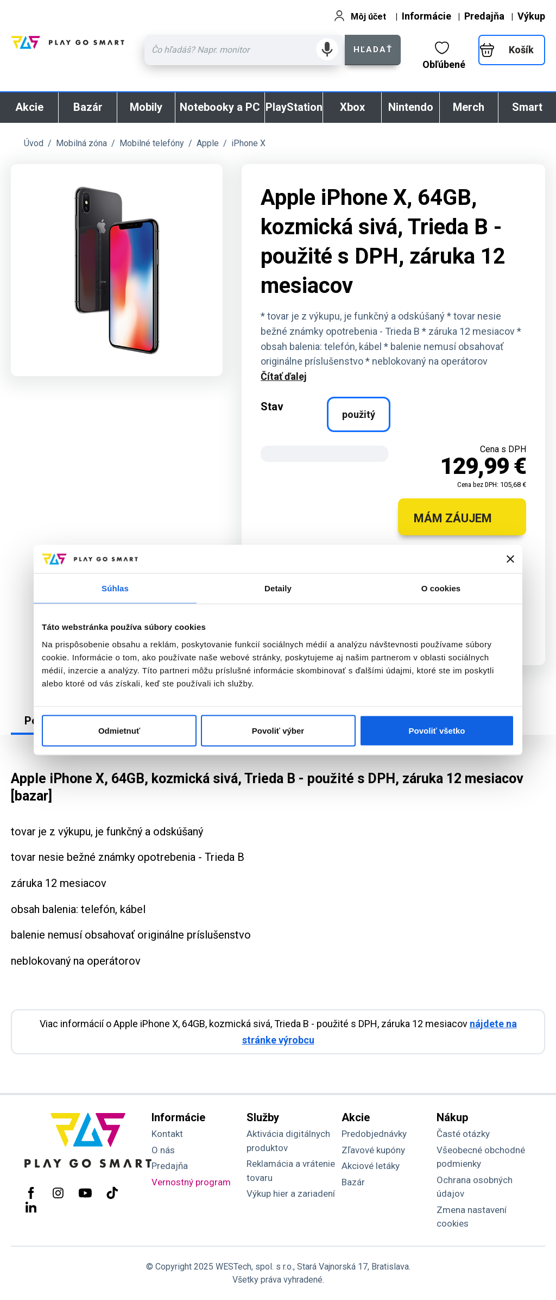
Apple (208, 143)
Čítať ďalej (284, 376)
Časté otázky (463, 1133)
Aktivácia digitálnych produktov (288, 1140)
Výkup (531, 16)
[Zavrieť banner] (510, 559)
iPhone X (248, 143)
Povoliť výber (278, 730)
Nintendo (410, 107)
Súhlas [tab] (115, 588)
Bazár (88, 107)
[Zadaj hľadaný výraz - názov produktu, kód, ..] (244, 50)
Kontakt (167, 1133)
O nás (163, 1150)
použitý (358, 414)
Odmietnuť (119, 730)
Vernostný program (191, 1182)
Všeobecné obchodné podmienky (481, 1157)
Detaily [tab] (278, 588)
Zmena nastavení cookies (472, 1216)
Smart (527, 107)
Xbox (352, 107)
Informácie (426, 16)
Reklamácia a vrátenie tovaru (291, 1170)
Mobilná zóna (81, 143)
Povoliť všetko (437, 730)
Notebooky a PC (220, 107)
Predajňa (484, 16)
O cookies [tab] (441, 588)
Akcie (29, 107)
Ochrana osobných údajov (475, 1186)
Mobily (146, 107)
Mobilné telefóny (151, 143)
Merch (468, 107)
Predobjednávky (374, 1133)
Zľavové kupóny (373, 1150)
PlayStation (294, 107)
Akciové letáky (371, 1165)
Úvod (33, 143)
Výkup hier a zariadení (291, 1193)
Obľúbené (443, 55)
